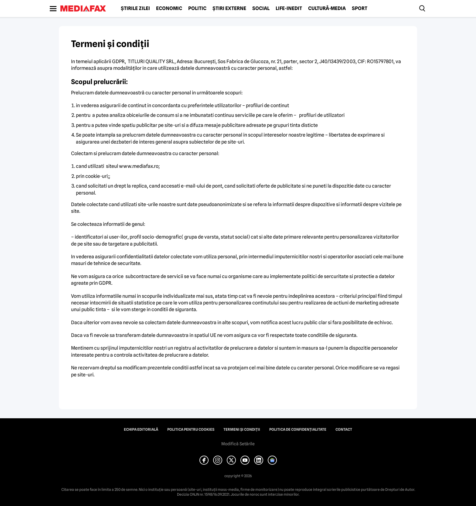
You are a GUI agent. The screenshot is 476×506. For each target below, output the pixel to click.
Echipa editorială (141, 429)
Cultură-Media (327, 8)
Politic (197, 8)
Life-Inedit (289, 8)
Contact (343, 429)
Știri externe (229, 8)
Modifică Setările (238, 443)
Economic (169, 8)
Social (261, 8)
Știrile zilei (135, 8)
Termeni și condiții (241, 429)
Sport (359, 8)
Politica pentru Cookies (190, 429)
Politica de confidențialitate (297, 429)
